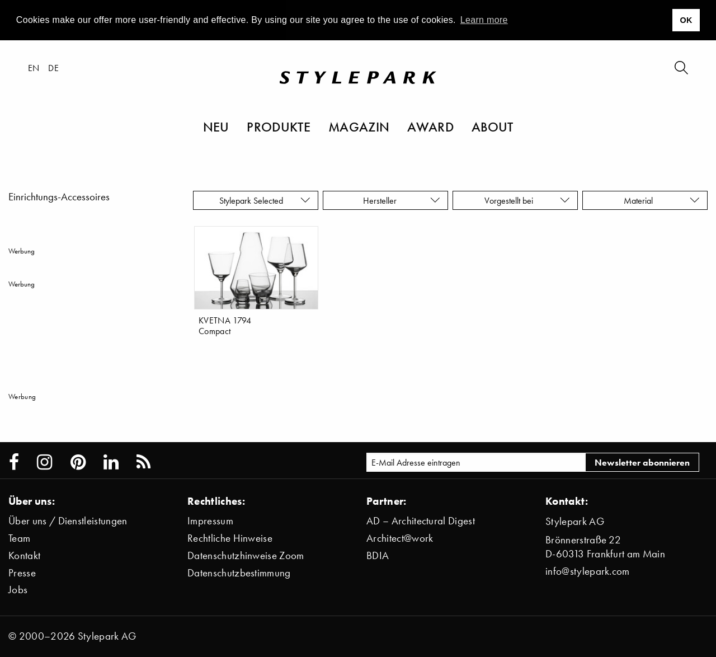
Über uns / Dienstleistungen (68, 520)
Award (430, 126)
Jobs (17, 589)
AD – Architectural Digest (420, 520)
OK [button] (686, 20)
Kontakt (24, 555)
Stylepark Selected (264, 200)
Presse (22, 572)
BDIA (377, 555)
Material (662, 200)
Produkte (278, 126)
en (34, 67)
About (493, 126)
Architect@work (399, 538)
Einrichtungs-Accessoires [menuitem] (59, 196)
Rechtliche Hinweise (229, 538)
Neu (216, 126)
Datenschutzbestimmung (239, 572)
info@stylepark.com (587, 571)
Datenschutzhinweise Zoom (245, 555)
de (53, 67)
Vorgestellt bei (527, 200)
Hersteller (401, 200)
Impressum (210, 520)
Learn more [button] (484, 20)
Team (19, 538)
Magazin (358, 126)
